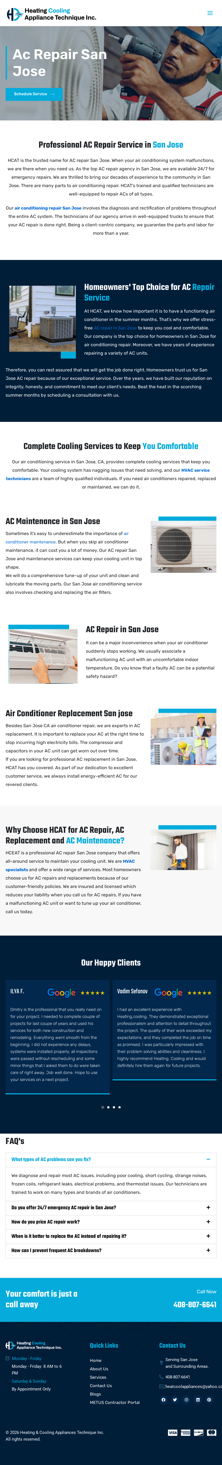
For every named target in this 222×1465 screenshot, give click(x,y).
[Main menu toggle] (210, 13)
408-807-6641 (192, 1303)
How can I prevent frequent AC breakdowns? (56, 1249)
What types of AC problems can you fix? (51, 1158)
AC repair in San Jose (116, 328)
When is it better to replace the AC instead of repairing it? (68, 1235)
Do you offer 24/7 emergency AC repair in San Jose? (63, 1207)
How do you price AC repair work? (45, 1221)
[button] (102, 1105)
